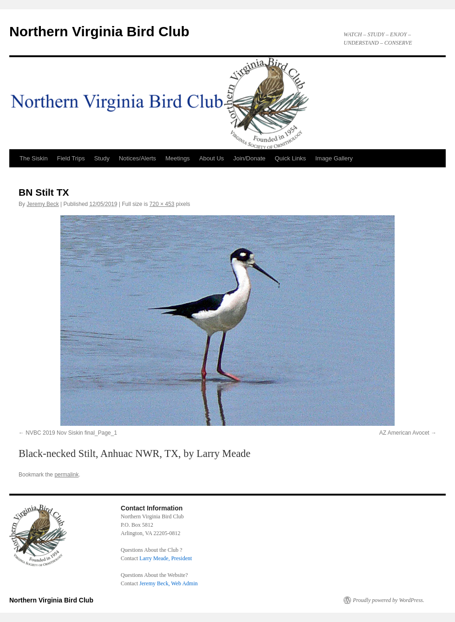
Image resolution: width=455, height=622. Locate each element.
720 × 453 (162, 204)
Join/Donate (249, 158)
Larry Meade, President (165, 558)
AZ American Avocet (404, 433)
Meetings (177, 158)
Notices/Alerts (137, 158)
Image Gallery (334, 158)
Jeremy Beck (42, 204)
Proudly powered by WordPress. (388, 600)
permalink (66, 474)
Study (102, 158)
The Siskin (34, 158)
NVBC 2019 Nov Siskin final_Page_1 (71, 433)
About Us (211, 158)
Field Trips (71, 158)
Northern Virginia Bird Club (99, 31)
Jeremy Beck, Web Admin (168, 583)
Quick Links (290, 158)
